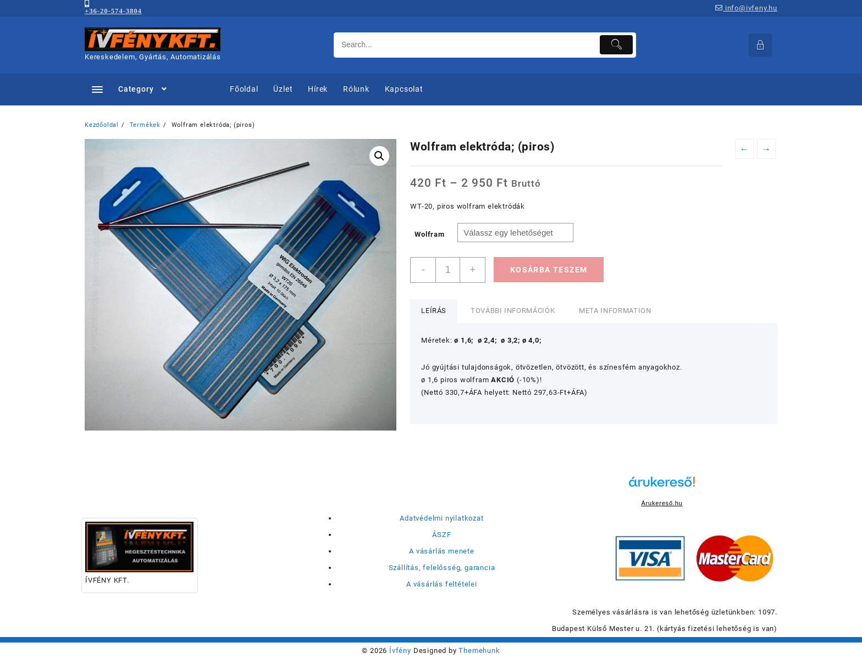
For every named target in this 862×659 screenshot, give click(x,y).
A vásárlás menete (441, 551)
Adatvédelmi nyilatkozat (441, 518)
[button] (379, 156)
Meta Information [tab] (615, 310)
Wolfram (430, 234)
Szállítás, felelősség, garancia (442, 567)
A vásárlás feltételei (441, 584)
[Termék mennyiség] (447, 270)
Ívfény (400, 650)
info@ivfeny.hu (746, 8)
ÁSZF (441, 534)
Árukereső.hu (661, 503)
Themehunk (479, 650)
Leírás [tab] (433, 310)
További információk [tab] (513, 310)
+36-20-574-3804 (113, 10)
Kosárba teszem (549, 269)
